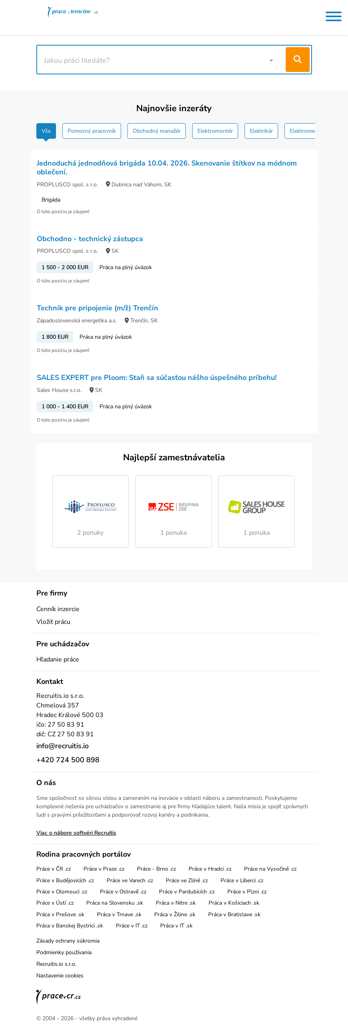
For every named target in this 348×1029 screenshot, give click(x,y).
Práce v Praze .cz (104, 869)
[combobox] (162, 59)
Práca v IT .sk (176, 925)
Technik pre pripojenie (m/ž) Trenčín (97, 308)
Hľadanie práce (57, 659)
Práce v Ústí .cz (55, 903)
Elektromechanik (310, 131)
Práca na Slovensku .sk (114, 903)
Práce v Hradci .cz (210, 869)
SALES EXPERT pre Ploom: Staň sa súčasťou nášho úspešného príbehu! (156, 377)
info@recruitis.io (62, 746)
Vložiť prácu (53, 621)
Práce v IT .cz (131, 925)
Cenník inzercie (58, 609)
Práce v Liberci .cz (242, 880)
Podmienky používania (63, 952)
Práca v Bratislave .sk (234, 914)
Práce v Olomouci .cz (61, 891)
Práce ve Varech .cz (130, 880)
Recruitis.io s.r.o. (56, 964)
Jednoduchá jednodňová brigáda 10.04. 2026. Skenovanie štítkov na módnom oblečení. (167, 167)
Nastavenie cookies (60, 975)
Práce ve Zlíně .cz (187, 880)
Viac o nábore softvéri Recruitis (76, 833)
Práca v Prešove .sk (60, 914)
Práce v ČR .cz (53, 869)
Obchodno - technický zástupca (90, 239)
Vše (46, 131)
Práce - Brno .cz (156, 869)
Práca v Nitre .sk (176, 903)
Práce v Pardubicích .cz (187, 891)
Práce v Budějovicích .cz (65, 880)
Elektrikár (261, 131)
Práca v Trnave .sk (119, 914)
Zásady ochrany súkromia (67, 941)
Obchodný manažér (157, 131)
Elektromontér (215, 131)
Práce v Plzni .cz (246, 891)
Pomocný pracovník (92, 131)
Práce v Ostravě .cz (123, 891)
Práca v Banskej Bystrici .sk (69, 925)
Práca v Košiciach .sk (234, 903)
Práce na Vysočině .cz (270, 869)
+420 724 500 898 (67, 760)
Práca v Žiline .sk (174, 914)
